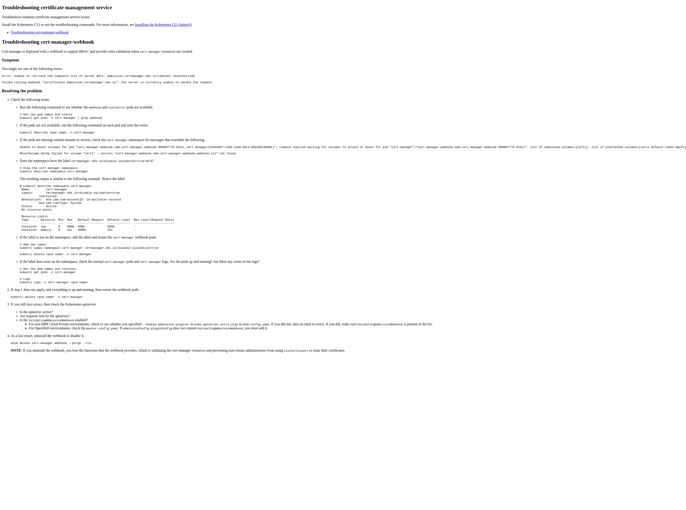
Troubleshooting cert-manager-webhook (40, 32)
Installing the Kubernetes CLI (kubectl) (163, 25)
